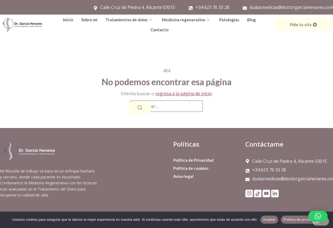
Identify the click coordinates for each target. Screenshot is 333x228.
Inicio (68, 19)
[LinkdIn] (275, 193)
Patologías (229, 19)
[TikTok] (257, 193)
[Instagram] (249, 193)
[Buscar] (140, 108)
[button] (318, 216)
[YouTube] (266, 193)
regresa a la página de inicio (183, 93)
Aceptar (269, 219)
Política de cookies (190, 168)
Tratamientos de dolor (128, 19)
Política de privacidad (301, 219)
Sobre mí (89, 19)
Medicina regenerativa (186, 19)
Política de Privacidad (193, 160)
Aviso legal (183, 176)
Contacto (159, 29)
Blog (251, 19)
